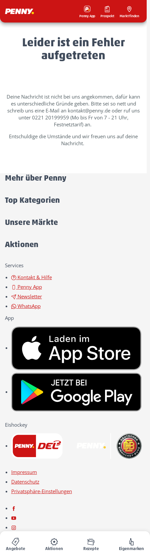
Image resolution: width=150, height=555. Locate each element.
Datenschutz (25, 481)
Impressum (24, 472)
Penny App (26, 286)
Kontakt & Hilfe (31, 277)
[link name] (76, 347)
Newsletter (26, 296)
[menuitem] (15, 543)
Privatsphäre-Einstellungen (41, 491)
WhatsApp (26, 306)
